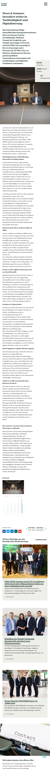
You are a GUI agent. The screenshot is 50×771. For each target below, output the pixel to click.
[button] (4, 531)
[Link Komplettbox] (25, 572)
